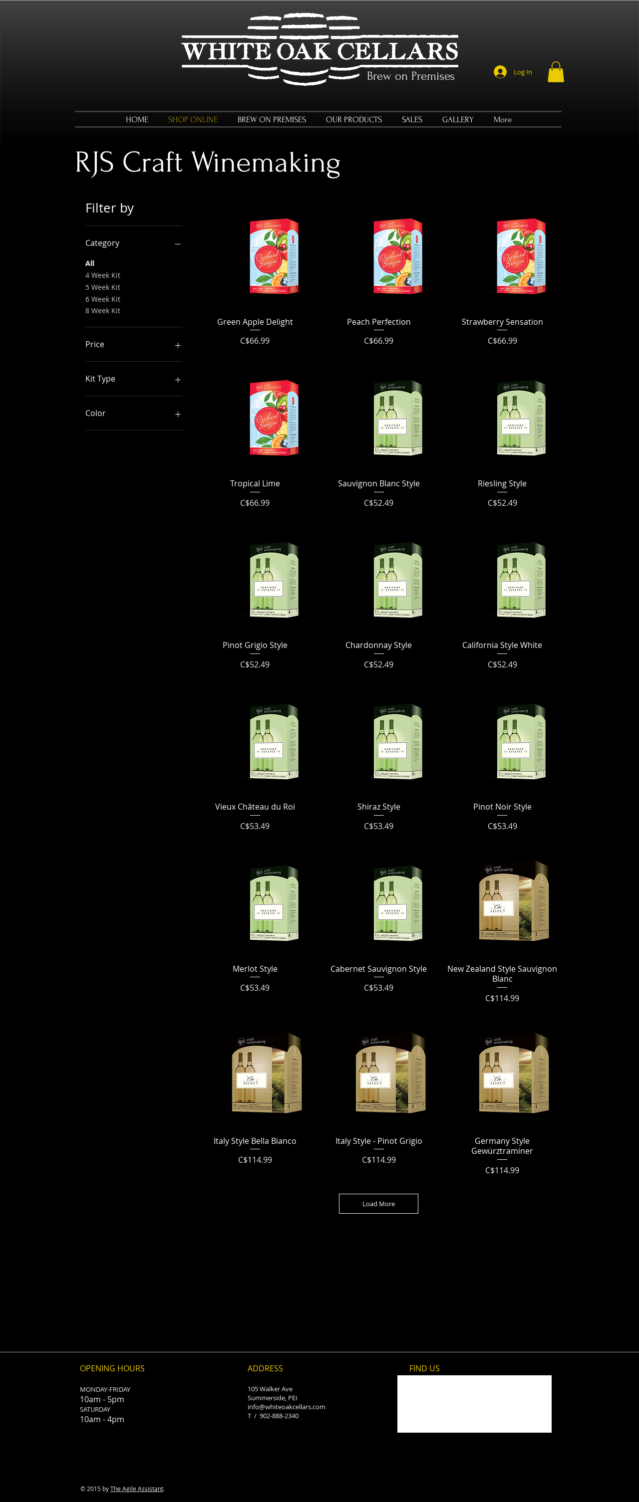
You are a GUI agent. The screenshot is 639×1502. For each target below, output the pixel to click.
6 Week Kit (102, 298)
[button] (556, 71)
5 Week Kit (102, 286)
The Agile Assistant (136, 1489)
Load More (378, 1203)
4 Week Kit (102, 274)
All (89, 262)
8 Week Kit (102, 310)
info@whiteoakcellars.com (286, 1406)
